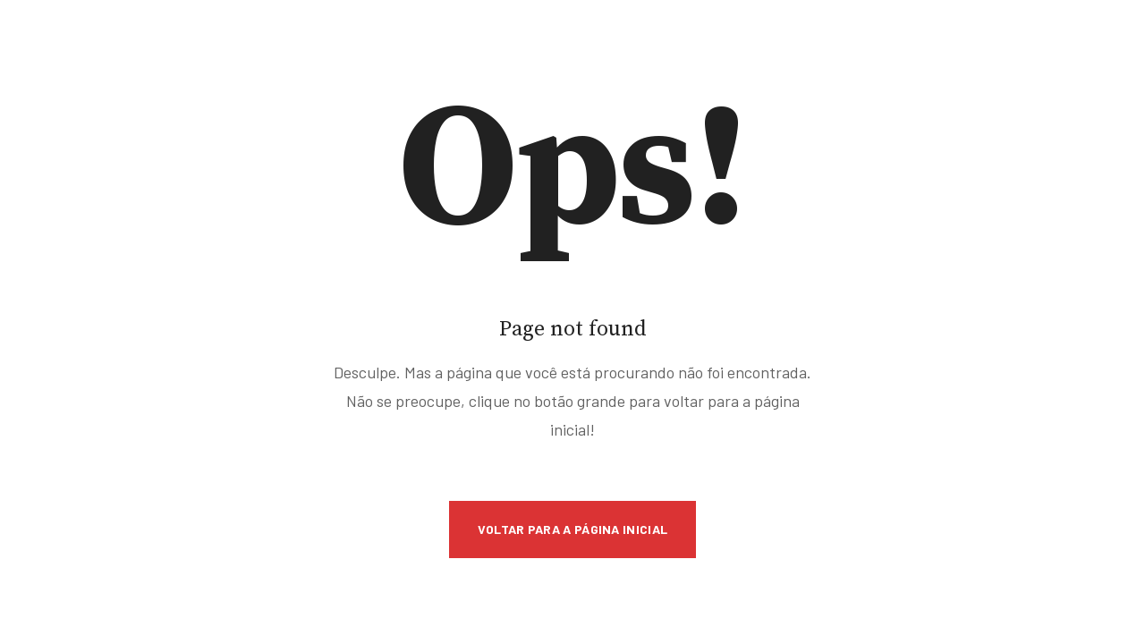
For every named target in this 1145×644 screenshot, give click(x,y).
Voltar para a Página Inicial (572, 529)
